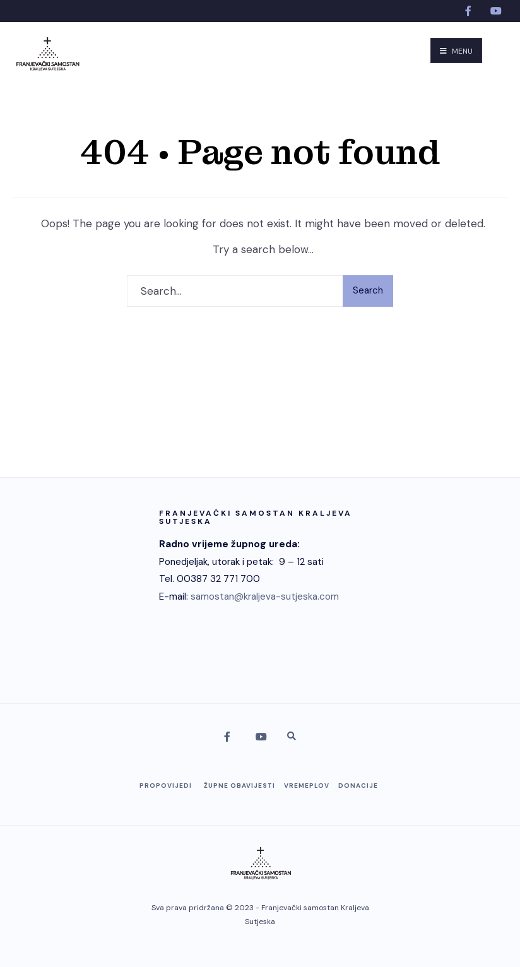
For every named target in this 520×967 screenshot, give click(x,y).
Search (368, 290)
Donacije (358, 785)
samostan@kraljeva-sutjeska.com (265, 596)
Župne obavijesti (239, 785)
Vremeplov (306, 785)
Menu (456, 51)
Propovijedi (165, 785)
